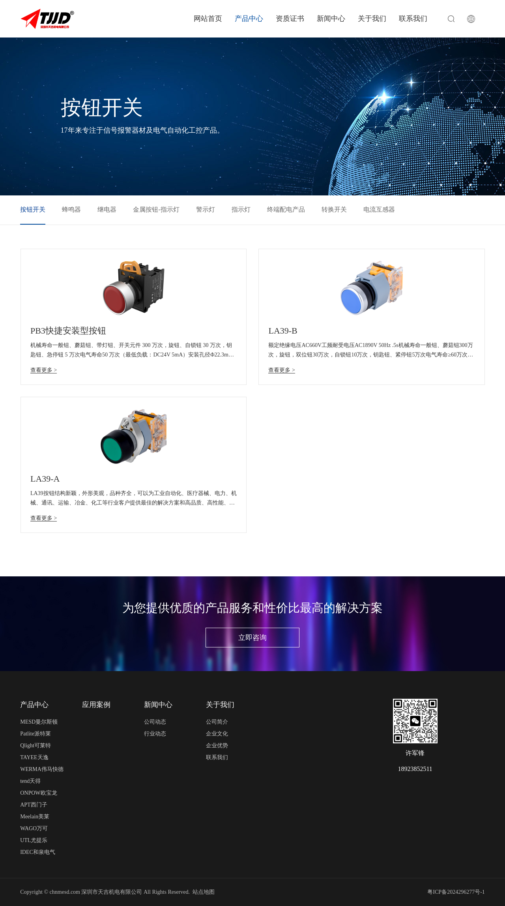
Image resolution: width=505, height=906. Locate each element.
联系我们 (413, 19)
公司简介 (217, 722)
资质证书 (290, 19)
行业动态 (155, 734)
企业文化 (217, 734)
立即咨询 (252, 638)
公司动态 (155, 722)
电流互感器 (379, 209)
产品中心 (249, 19)
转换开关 (334, 209)
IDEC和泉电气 (37, 852)
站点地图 (204, 892)
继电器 (106, 209)
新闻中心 (331, 19)
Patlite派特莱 (35, 734)
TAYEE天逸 (34, 757)
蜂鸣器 (71, 209)
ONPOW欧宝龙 (38, 793)
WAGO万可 (34, 828)
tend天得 (30, 781)
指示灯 (241, 209)
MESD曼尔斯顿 (39, 722)
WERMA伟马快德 (42, 769)
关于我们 (372, 19)
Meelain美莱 (34, 817)
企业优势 (217, 745)
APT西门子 (33, 805)
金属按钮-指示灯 (156, 209)
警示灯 (205, 209)
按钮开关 (32, 209)
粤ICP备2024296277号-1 (455, 892)
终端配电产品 (286, 209)
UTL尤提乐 (33, 840)
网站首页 (208, 19)
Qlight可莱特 (35, 745)
